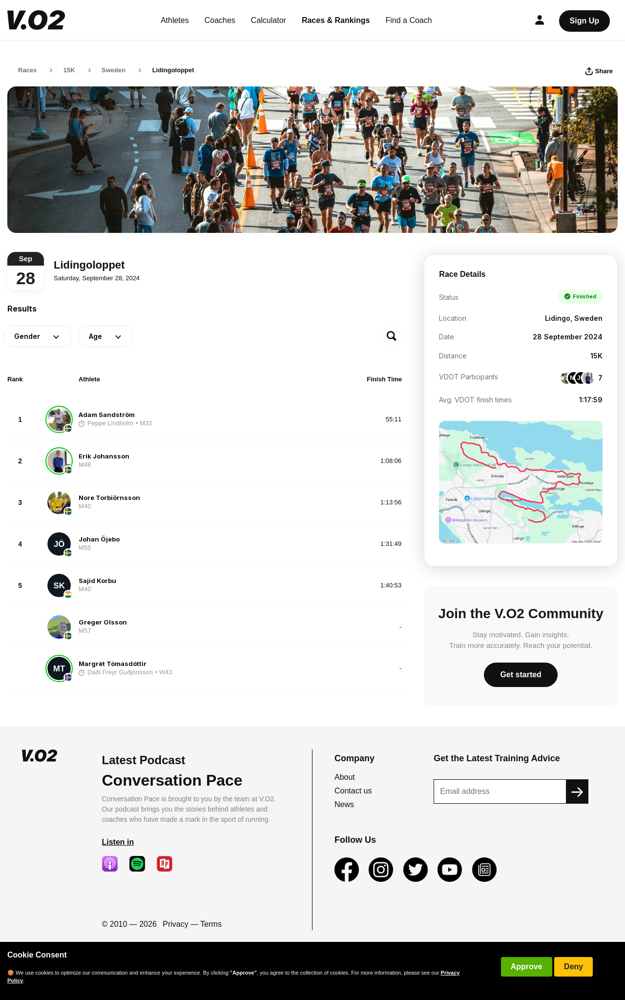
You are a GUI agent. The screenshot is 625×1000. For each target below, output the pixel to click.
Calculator (268, 20)
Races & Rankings (336, 20)
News (344, 804)
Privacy (175, 924)
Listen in (118, 842)
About (344, 777)
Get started (520, 674)
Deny (573, 966)
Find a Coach (409, 20)
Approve (526, 966)
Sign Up (584, 21)
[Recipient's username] (500, 791)
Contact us (353, 791)
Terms (211, 924)
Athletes (175, 20)
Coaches (220, 20)
